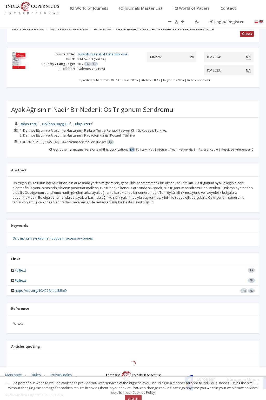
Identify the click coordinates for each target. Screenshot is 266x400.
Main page (13, 374)
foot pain (57, 238)
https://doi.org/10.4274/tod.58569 (40, 290)
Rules (36, 374)
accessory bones (79, 238)
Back (247, 33)
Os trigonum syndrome (30, 238)
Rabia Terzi (28, 123)
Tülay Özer (81, 123)
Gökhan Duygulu (55, 123)
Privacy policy (61, 374)
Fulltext (20, 270)
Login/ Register (227, 21)
